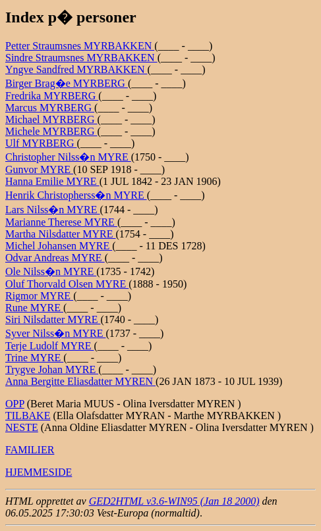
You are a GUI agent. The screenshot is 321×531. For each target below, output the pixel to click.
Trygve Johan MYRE (51, 369)
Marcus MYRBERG (49, 107)
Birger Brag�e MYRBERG (66, 83)
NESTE (21, 427)
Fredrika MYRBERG (51, 95)
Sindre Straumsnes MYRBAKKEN (81, 57)
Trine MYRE (34, 357)
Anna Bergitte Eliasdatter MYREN (80, 381)
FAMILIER (29, 449)
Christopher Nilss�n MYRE (68, 157)
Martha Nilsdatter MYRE (60, 234)
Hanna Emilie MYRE (52, 181)
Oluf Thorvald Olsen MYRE (67, 284)
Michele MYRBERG (51, 131)
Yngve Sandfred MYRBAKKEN (76, 69)
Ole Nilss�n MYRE (50, 271)
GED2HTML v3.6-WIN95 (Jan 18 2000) (174, 501)
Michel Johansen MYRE (58, 245)
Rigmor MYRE (39, 295)
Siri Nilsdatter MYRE (52, 319)
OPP (14, 403)
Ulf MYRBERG (40, 143)
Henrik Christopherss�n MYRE (76, 195)
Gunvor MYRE (39, 169)
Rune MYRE (34, 307)
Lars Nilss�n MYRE (52, 209)
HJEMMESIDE (38, 472)
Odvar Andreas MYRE (55, 257)
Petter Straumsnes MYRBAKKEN (79, 45)
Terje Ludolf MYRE (49, 345)
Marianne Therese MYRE (61, 222)
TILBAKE (27, 415)
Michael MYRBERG (51, 119)
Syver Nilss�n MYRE (55, 333)
